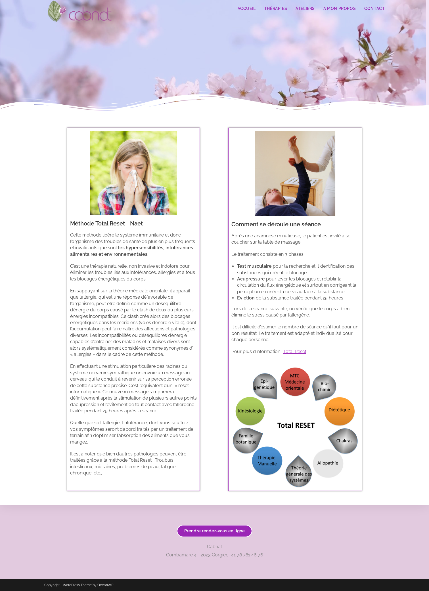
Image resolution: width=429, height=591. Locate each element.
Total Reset (294, 351)
